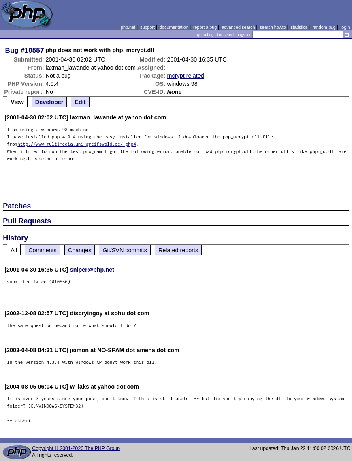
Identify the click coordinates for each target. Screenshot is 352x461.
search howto (273, 27)
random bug (324, 27)
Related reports (178, 250)
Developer (49, 102)
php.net (128, 27)
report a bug (205, 27)
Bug (12, 50)
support (147, 27)
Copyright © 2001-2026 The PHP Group (76, 448)
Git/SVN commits (124, 250)
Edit (80, 102)
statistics (299, 27)
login (345, 27)
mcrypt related (185, 75)
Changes (80, 250)
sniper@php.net (92, 269)
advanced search (238, 27)
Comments (42, 250)
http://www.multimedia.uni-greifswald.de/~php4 (76, 144)
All (14, 250)
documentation (174, 27)
